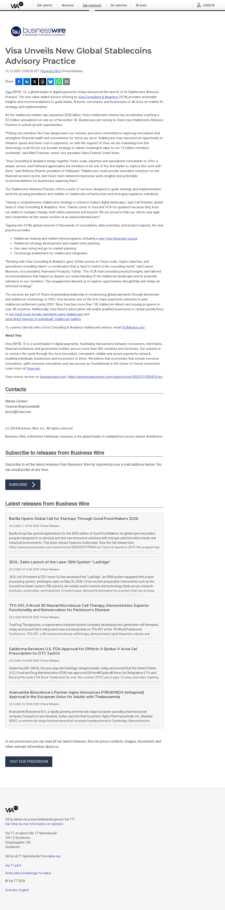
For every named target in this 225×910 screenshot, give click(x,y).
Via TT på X (13, 865)
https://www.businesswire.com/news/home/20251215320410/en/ (115, 377)
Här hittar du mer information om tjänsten (34, 824)
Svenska (11, 890)
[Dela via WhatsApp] (58, 82)
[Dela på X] (34, 82)
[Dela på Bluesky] (50, 82)
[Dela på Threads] (42, 82)
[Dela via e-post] (66, 82)
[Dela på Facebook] (18, 82)
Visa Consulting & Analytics (98, 97)
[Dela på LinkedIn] (26, 82)
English (24, 890)
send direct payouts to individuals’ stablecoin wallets (43, 319)
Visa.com (33, 368)
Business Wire (51, 71)
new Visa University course (118, 239)
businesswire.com (53, 377)
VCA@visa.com (133, 327)
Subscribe (23, 484)
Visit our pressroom (29, 761)
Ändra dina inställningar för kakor (28, 873)
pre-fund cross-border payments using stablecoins (46, 314)
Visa (8, 92)
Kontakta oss (52, 856)
